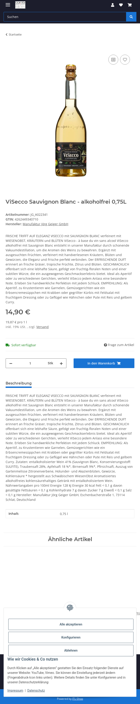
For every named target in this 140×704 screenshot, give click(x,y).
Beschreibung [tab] (19, 383)
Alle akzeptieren (70, 624)
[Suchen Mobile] (65, 17)
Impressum (15, 690)
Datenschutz (36, 690)
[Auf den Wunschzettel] (125, 60)
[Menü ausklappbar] (8, 3)
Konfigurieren (70, 637)
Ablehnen (70, 650)
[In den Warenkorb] (9, 48)
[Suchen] (131, 17)
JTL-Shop (77, 699)
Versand (42, 327)
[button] (113, 4)
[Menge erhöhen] (61, 363)
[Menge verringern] (11, 363)
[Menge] (30, 363)
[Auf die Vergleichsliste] (113, 60)
